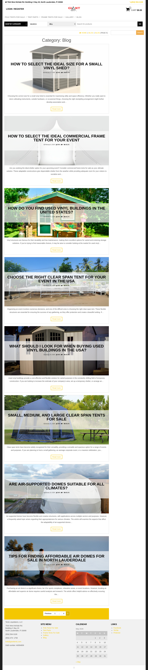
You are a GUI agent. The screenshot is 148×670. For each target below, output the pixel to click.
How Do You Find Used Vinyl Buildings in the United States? (56, 210)
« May (78, 662)
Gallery (69, 17)
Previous (48, 613)
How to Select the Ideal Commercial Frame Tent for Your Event (56, 138)
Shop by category (13, 24)
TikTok (115, 630)
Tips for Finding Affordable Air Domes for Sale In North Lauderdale (56, 558)
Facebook (117, 628)
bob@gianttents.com (13, 642)
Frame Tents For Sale (52, 17)
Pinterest (116, 633)
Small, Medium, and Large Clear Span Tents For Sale (56, 417)
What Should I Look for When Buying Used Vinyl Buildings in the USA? (56, 348)
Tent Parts (33, 17)
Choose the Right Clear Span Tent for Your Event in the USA (56, 279)
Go (140, 24)
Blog (79, 17)
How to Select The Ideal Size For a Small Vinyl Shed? (56, 66)
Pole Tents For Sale (15, 17)
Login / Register (15, 9)
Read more (56, 109)
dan (58, 72)
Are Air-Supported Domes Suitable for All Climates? (56, 486)
